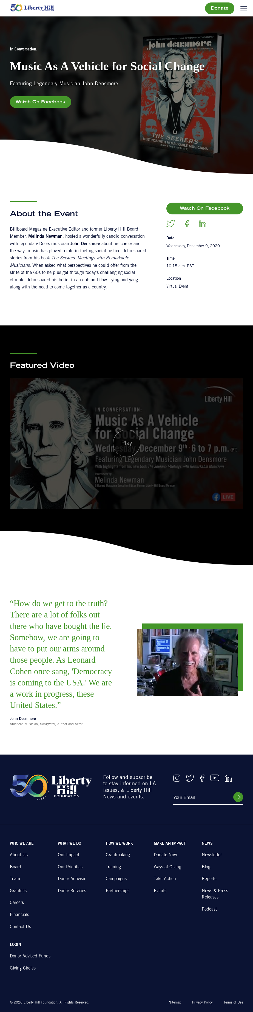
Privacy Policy (202, 1002)
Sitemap (175, 1002)
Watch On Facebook (41, 102)
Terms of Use (233, 1002)
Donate (220, 8)
